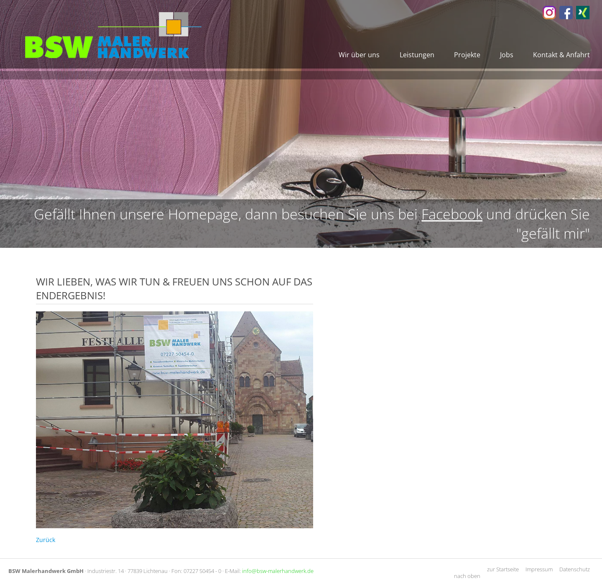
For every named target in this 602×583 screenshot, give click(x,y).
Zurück (45, 540)
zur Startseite (503, 569)
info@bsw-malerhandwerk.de (278, 571)
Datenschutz (574, 569)
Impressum (539, 569)
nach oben (467, 576)
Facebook (451, 214)
